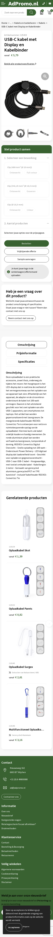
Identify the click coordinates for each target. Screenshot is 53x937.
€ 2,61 (15, 677)
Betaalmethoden (9, 851)
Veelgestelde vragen (11, 820)
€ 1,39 (15, 556)
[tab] (26, 344)
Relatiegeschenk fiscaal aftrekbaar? (18, 824)
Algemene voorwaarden (12, 869)
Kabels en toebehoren (25, 22)
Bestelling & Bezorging (12, 846)
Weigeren (26, 926)
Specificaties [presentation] (26, 361)
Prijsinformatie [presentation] (26, 353)
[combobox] (14, 12)
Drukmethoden (8, 828)
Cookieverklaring (9, 873)
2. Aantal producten (16, 223)
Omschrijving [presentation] (26, 345)
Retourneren (7, 855)
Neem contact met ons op (20, 318)
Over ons (5, 811)
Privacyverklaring (9, 877)
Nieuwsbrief (7, 815)
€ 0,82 (15, 614)
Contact (5, 842)
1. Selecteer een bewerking (20, 158)
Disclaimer (6, 882)
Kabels (42, 22)
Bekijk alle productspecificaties (20, 63)
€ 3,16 (15, 740)
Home (4, 22)
